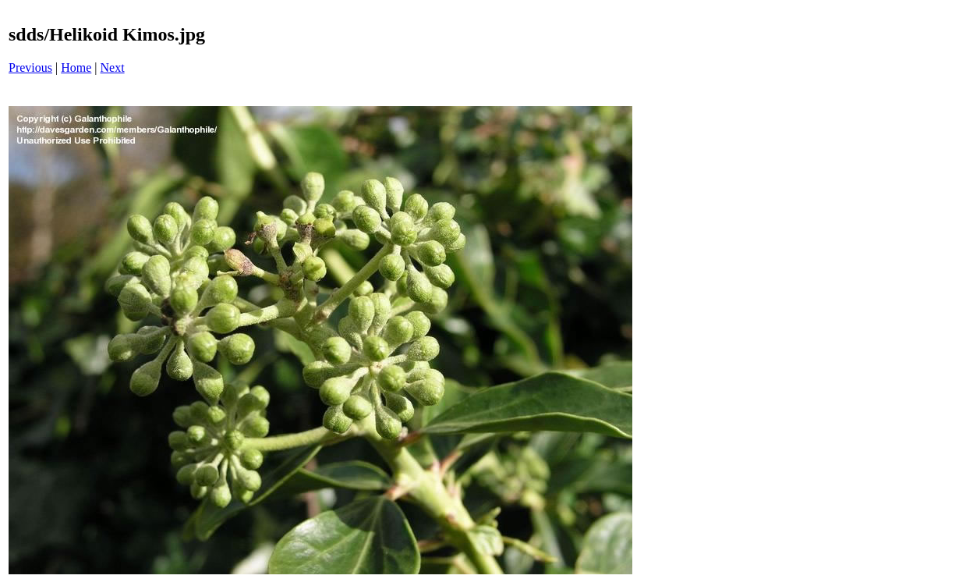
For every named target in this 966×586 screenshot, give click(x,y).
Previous (30, 67)
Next (113, 67)
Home (76, 67)
